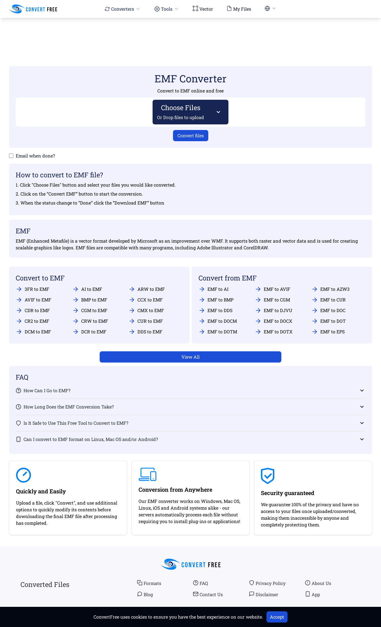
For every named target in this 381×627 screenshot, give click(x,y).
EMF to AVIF (272, 289)
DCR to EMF (89, 331)
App (312, 594)
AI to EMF (87, 289)
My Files (238, 9)
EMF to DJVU (273, 310)
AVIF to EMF (33, 299)
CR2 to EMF (32, 321)
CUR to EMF (145, 321)
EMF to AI (213, 289)
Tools (166, 9)
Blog (145, 594)
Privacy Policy (267, 583)
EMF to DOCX (273, 321)
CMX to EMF (146, 310)
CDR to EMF (33, 310)
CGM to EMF (89, 310)
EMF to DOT (328, 321)
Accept (277, 617)
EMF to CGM (272, 299)
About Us (318, 583)
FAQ (200, 583)
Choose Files (180, 111)
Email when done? (35, 156)
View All (190, 357)
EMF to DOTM (217, 331)
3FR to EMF (32, 289)
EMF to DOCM (217, 321)
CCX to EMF (145, 299)
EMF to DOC (328, 310)
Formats (149, 583)
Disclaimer (263, 594)
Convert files (190, 135)
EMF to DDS (215, 310)
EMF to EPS (328, 331)
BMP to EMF (89, 299)
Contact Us (208, 594)
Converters (122, 9)
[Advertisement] (191, 34)
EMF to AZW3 (330, 289)
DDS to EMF (145, 331)
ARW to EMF (146, 289)
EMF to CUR (328, 299)
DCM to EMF (33, 331)
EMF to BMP (215, 299)
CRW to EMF (90, 321)
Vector (203, 9)
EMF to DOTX (274, 331)
